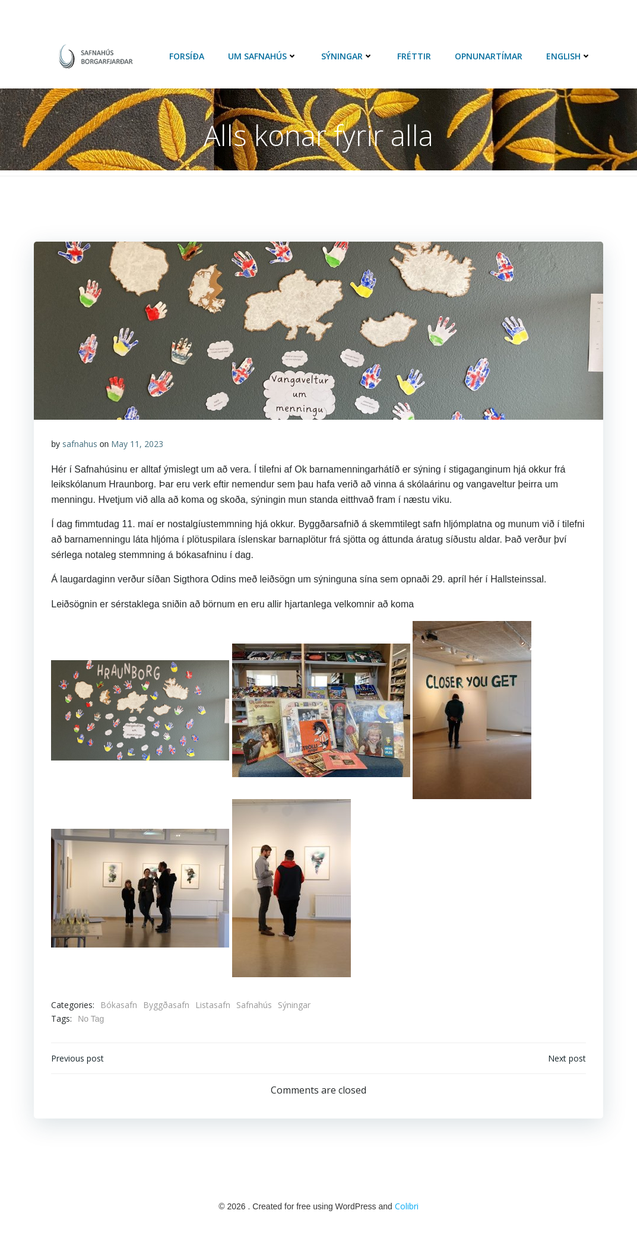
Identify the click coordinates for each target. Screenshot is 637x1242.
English (569, 56)
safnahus (79, 445)
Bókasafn (119, 1006)
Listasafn (213, 1006)
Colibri (407, 1208)
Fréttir (415, 56)
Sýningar (348, 56)
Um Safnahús (263, 56)
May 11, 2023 (138, 445)
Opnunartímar (489, 56)
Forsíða (187, 56)
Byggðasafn (167, 1006)
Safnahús (254, 1006)
